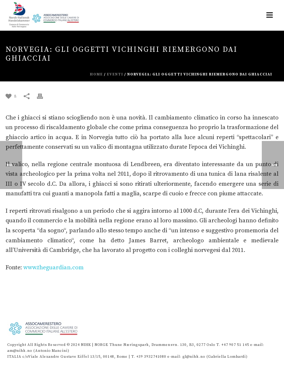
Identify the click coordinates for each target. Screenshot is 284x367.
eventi (115, 74)
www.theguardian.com (53, 267)
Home (96, 74)
